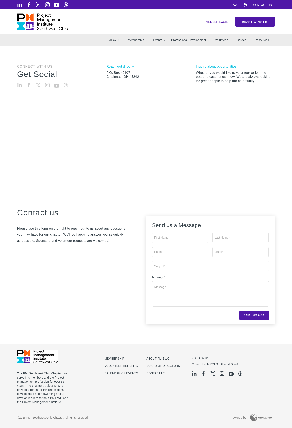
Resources (263, 41)
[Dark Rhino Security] (260, 417)
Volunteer (223, 41)
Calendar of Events (121, 373)
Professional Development (190, 41)
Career (243, 41)
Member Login (216, 22)
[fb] (29, 4)
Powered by (238, 417)
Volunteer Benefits (121, 365)
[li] (19, 4)
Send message (254, 316)
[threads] (65, 4)
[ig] (47, 4)
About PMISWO (158, 358)
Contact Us (262, 5)
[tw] (38, 4)
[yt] (56, 5)
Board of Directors (163, 365)
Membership (137, 41)
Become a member (255, 22)
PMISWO (114, 41)
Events (159, 41)
